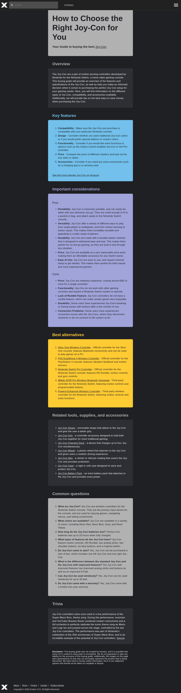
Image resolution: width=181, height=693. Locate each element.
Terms (24, 685)
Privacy (34, 685)
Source (121, 638)
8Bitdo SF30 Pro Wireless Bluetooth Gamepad (83, 380)
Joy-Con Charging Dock (71, 443)
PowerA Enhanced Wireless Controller (79, 391)
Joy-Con (100, 46)
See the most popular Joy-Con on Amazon (75, 175)
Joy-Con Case (66, 465)
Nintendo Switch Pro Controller (75, 369)
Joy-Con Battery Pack (70, 473)
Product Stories (57, 685)
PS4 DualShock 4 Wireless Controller (78, 358)
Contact (43, 685)
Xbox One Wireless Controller (74, 347)
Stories (69, 5)
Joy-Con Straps (66, 428)
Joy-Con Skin (65, 458)
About (16, 685)
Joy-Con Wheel (66, 450)
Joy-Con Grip (65, 435)
